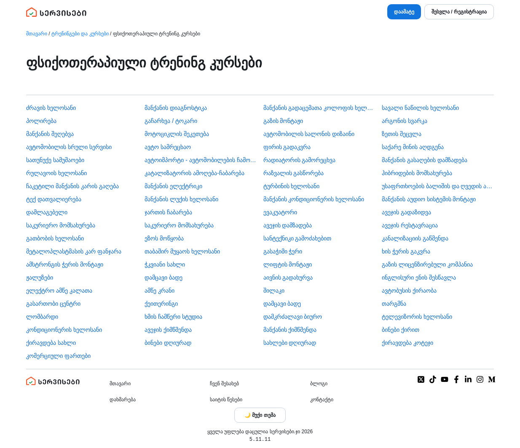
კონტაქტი (321, 400)
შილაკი (273, 290)
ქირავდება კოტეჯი (407, 342)
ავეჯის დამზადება (287, 225)
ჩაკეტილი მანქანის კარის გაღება (72, 186)
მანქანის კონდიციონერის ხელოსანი (314, 199)
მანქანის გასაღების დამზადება (424, 160)
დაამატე (404, 12)
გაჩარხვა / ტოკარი (171, 120)
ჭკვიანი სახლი (165, 264)
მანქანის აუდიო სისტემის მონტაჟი (429, 199)
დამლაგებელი (46, 212)
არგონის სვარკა (404, 120)
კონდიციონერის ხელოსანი (64, 329)
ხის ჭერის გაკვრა (406, 251)
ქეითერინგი (161, 303)
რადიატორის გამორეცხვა (299, 160)
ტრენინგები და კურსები (80, 34)
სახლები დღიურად (289, 342)
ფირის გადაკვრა (287, 147)
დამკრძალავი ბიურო (292, 316)
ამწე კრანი (159, 290)
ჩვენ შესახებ (224, 384)
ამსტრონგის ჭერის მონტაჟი (64, 264)
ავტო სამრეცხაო (168, 147)
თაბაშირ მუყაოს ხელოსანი (182, 251)
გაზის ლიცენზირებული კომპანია (427, 264)
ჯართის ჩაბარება (168, 212)
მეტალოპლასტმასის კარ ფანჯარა (73, 251)
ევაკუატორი (280, 212)
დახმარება (123, 400)
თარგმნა (394, 303)
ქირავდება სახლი (51, 342)
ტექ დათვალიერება (53, 199)
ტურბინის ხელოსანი (291, 186)
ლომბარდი (42, 316)
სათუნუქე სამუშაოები (55, 160)
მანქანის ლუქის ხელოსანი (181, 199)
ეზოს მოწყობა (164, 238)
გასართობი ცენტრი (53, 303)
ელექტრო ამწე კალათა (59, 290)
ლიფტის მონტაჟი (287, 264)
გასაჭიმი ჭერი (283, 251)
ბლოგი (318, 384)
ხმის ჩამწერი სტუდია (173, 316)
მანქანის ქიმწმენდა (290, 329)
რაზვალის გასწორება (293, 173)
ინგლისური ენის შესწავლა (419, 277)
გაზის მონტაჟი (283, 120)
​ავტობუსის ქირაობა (409, 290)
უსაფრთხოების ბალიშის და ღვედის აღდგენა (438, 186)
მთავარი (36, 34)
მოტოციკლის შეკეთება (177, 134)
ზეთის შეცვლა (401, 134)
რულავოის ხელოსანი (56, 173)
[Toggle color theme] (260, 415)
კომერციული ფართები (58, 355)
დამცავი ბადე (163, 277)
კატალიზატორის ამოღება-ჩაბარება (194, 173)
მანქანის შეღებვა (50, 134)
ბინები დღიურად (168, 342)
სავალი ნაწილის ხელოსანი (420, 107)
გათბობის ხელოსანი (55, 238)
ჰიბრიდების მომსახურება (417, 173)
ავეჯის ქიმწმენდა (168, 329)
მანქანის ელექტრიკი (173, 186)
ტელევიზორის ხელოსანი (417, 316)
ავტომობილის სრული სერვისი (69, 147)
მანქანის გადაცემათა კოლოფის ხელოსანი (319, 107)
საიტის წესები (226, 400)
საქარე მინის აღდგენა (413, 147)
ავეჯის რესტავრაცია (410, 225)
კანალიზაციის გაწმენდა (415, 238)
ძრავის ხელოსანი (51, 107)
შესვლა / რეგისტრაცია (459, 12)
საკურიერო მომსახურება (60, 225)
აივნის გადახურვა (288, 277)
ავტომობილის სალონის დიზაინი (309, 134)
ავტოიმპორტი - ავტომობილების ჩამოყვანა (201, 160)
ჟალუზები (39, 277)
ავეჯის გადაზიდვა (406, 212)
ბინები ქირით (400, 329)
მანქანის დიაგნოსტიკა (176, 107)
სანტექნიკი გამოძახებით (297, 238)
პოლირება (41, 120)
